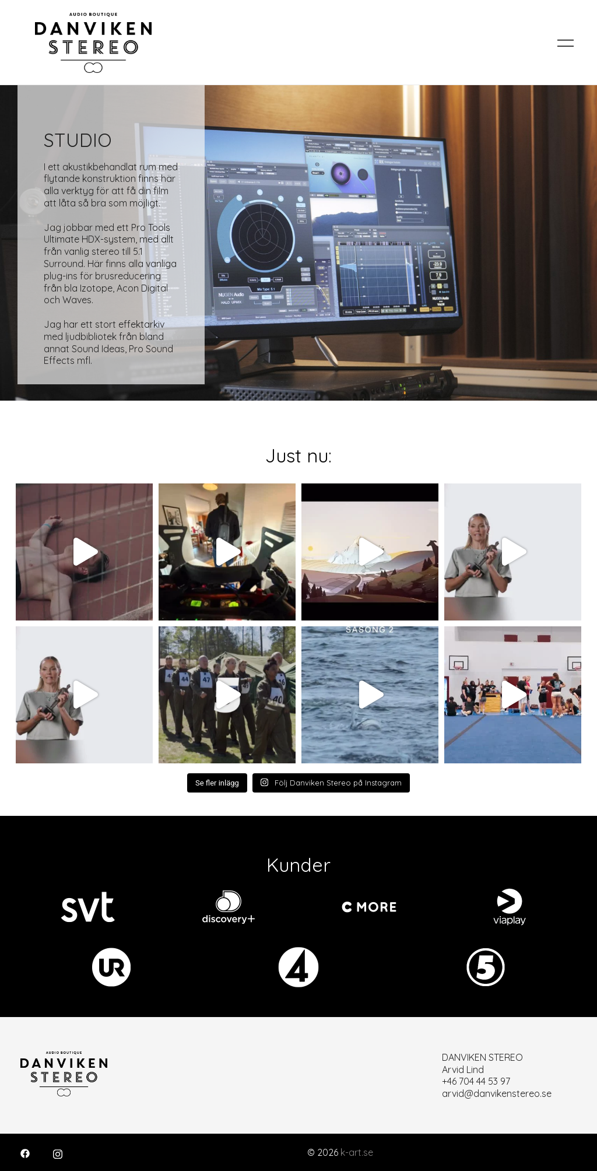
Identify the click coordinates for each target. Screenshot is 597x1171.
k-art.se (356, 1152)
